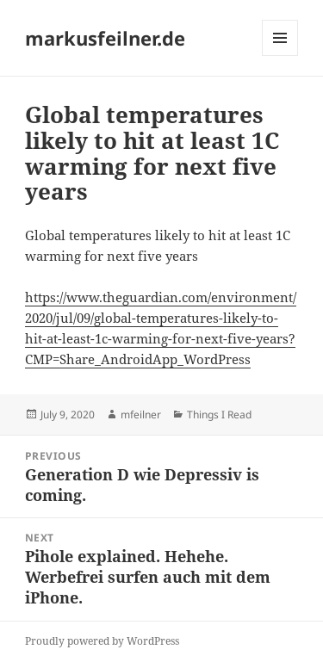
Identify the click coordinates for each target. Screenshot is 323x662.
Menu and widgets (280, 55)
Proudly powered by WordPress (102, 641)
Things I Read (219, 414)
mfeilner (141, 414)
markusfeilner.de (105, 38)
